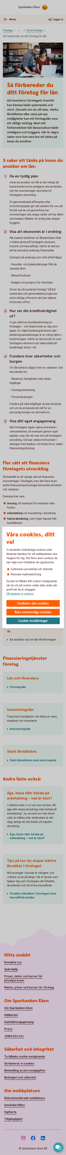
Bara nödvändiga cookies (33, 612)
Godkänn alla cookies (33, 603)
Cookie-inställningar (33, 621)
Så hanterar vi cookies (19, 593)
